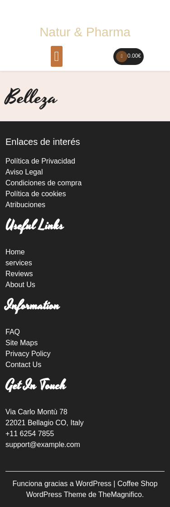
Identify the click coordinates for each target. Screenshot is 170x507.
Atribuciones (25, 205)
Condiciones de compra (43, 183)
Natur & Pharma (85, 32)
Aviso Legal (24, 172)
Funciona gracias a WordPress (62, 483)
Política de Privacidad (40, 161)
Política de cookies (35, 194)
